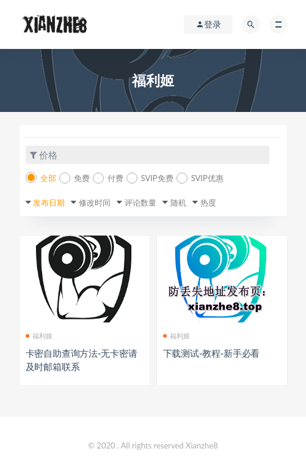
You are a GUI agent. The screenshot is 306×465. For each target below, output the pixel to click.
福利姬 (39, 336)
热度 (208, 202)
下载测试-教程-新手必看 (211, 353)
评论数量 (140, 202)
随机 (178, 202)
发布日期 (49, 202)
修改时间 (95, 202)
